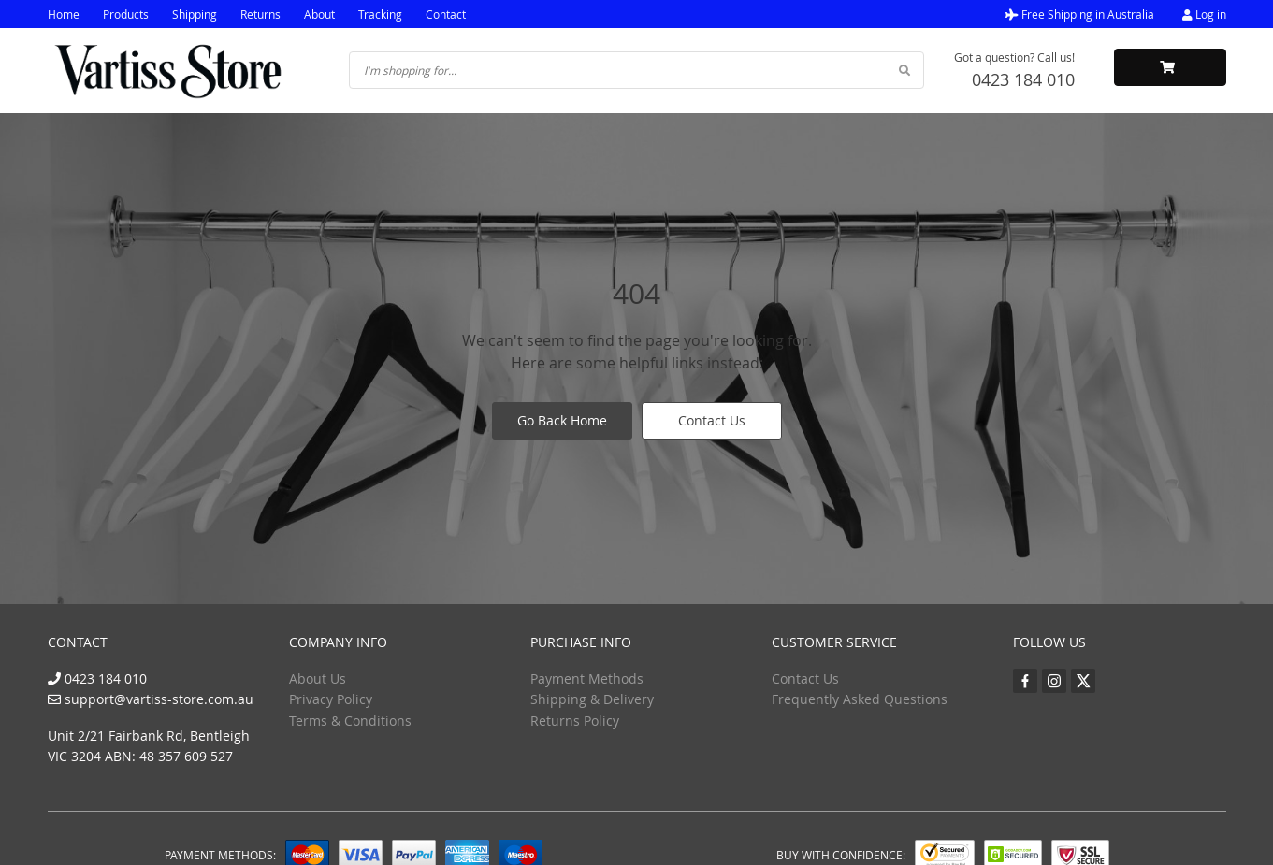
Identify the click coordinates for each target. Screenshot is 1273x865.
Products (126, 14)
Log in (1204, 14)
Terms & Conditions (350, 720)
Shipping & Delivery (592, 699)
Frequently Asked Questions (860, 699)
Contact (446, 14)
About (319, 14)
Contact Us (711, 420)
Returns (260, 14)
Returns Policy (574, 720)
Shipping (194, 14)
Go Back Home (562, 420)
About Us (317, 678)
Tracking (380, 14)
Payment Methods (587, 678)
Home (64, 14)
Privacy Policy (330, 699)
